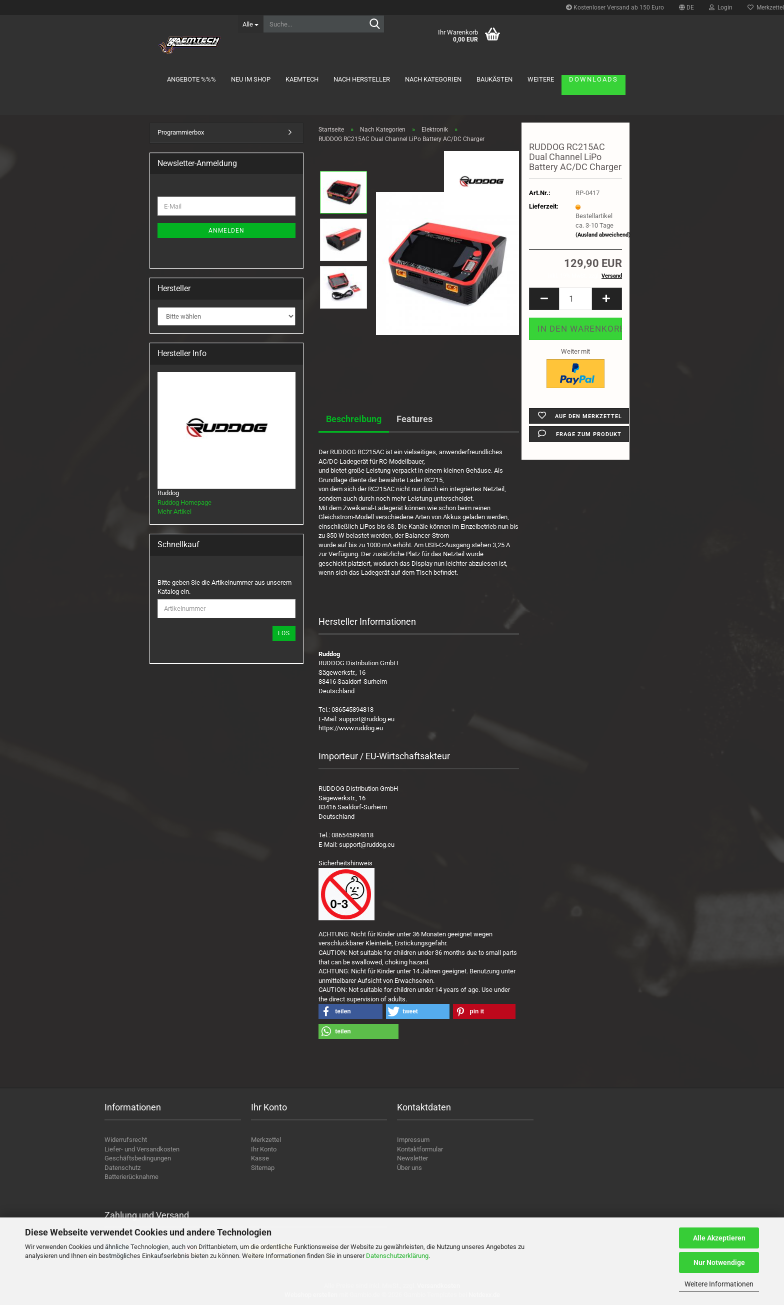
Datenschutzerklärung (397, 1255)
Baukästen (494, 79)
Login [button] (720, 7)
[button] (687, 7)
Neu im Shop (250, 79)
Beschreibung (354, 419)
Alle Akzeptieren (719, 1238)
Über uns (409, 1167)
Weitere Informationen (719, 1284)
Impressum (413, 1139)
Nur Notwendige (719, 1262)
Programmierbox (181, 132)
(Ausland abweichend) (603, 235)
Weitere (541, 79)
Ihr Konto (263, 1149)
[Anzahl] (575, 299)
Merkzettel (266, 1139)
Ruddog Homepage (185, 502)
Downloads (593, 79)
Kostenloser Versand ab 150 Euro (615, 7)
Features (414, 419)
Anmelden (226, 230)
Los (284, 633)
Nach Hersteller (362, 79)
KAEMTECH (302, 79)
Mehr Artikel (175, 511)
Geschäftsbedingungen (137, 1158)
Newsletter (412, 1158)
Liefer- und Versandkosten (142, 1149)
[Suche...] (250, 24)
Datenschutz (122, 1167)
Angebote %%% (191, 79)
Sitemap (262, 1167)
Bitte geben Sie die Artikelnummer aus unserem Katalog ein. (225, 587)
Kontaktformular (420, 1149)
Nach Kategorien (433, 79)
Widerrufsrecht (125, 1139)
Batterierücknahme (131, 1176)
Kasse (260, 1158)
